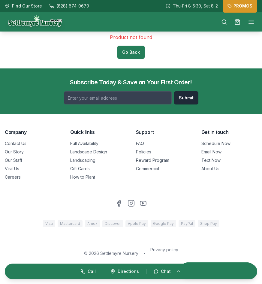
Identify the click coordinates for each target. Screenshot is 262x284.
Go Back (131, 52)
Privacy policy (164, 249)
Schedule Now (215, 143)
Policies (143, 151)
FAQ (140, 143)
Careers (13, 177)
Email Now (211, 151)
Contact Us (15, 143)
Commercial (147, 168)
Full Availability (84, 143)
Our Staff (13, 160)
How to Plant (82, 177)
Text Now (211, 160)
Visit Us (12, 168)
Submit (186, 97)
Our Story (14, 151)
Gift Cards (80, 168)
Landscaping (82, 160)
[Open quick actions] (131, 271)
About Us (210, 168)
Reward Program (152, 160)
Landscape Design (88, 151)
